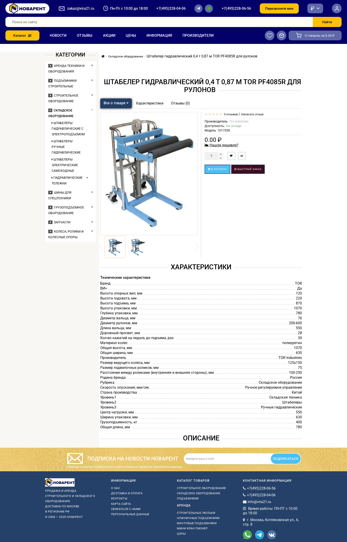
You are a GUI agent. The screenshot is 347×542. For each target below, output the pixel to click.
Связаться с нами (126, 509)
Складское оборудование (198, 493)
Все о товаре (116, 103)
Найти (327, 22)
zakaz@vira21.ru (80, 8)
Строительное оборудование (201, 488)
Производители (198, 35)
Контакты (119, 498)
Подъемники (188, 498)
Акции (109, 35)
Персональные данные (130, 514)
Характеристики (149, 103)
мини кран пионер (192, 528)
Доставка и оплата (127, 493)
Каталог (22, 36)
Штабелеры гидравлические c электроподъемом (68, 128)
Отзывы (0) (180, 103)
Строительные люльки (196, 513)
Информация (159, 35)
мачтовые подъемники (197, 523)
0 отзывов (230, 114)
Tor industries (239, 121)
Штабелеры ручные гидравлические (66, 146)
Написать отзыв (252, 114)
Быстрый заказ (248, 169)
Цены (131, 35)
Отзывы (84, 35)
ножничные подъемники (198, 518)
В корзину (217, 169)
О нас (115, 488)
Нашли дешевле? (224, 145)
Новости (58, 35)
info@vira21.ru (259, 502)
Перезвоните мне (279, 9)
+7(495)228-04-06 (171, 8)
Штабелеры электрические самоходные (65, 165)
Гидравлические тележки (67, 180)
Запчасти (59, 222)
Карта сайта (121, 504)
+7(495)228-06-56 (236, 8)
